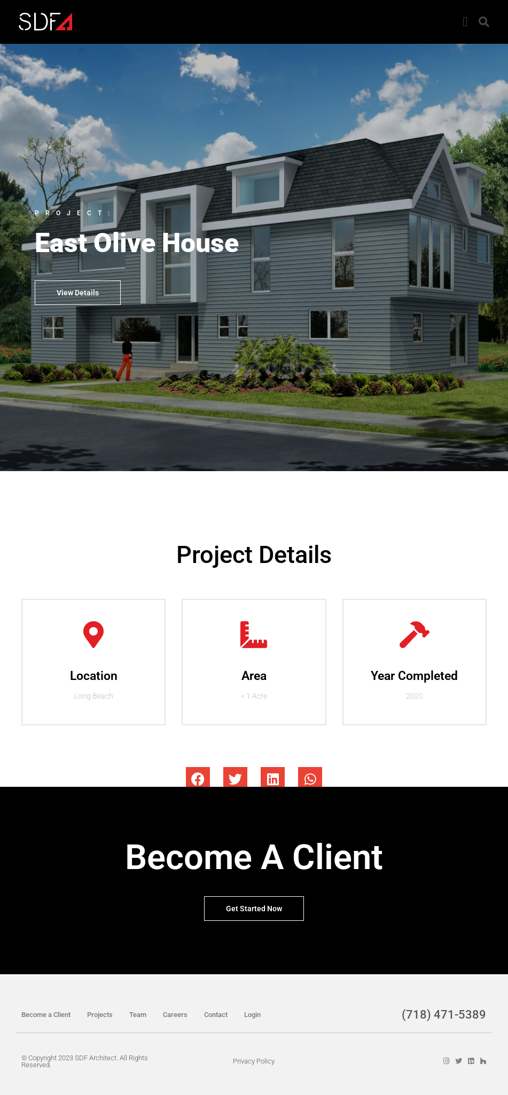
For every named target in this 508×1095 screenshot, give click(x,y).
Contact (216, 1015)
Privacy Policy (254, 1061)
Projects (100, 1015)
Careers (175, 1015)
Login (252, 1015)
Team (137, 1015)
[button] (465, 22)
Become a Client (46, 1015)
